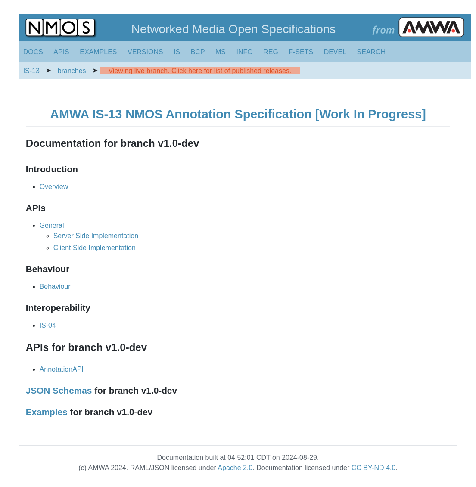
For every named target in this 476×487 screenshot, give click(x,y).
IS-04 (48, 325)
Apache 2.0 (235, 467)
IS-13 (31, 70)
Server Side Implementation (95, 235)
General (52, 225)
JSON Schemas (59, 390)
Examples (47, 412)
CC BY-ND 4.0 (374, 467)
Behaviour (55, 286)
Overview (54, 186)
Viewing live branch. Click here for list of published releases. (199, 70)
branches (72, 70)
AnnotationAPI (62, 369)
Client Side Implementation (94, 247)
